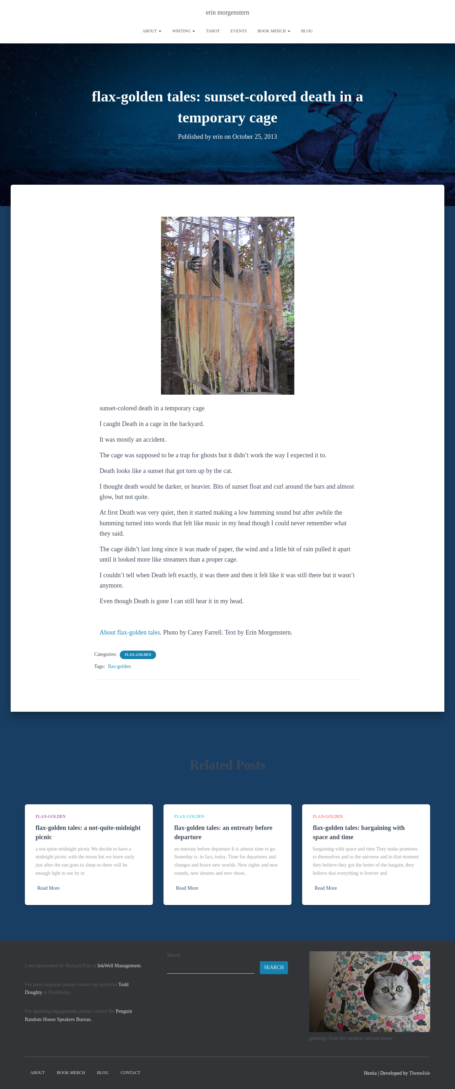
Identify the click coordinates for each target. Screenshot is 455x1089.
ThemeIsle (419, 1073)
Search (174, 955)
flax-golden (138, 655)
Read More (48, 888)
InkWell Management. (119, 965)
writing (183, 30)
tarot (213, 30)
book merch (273, 30)
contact (130, 1072)
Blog (307, 30)
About (151, 30)
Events (238, 30)
